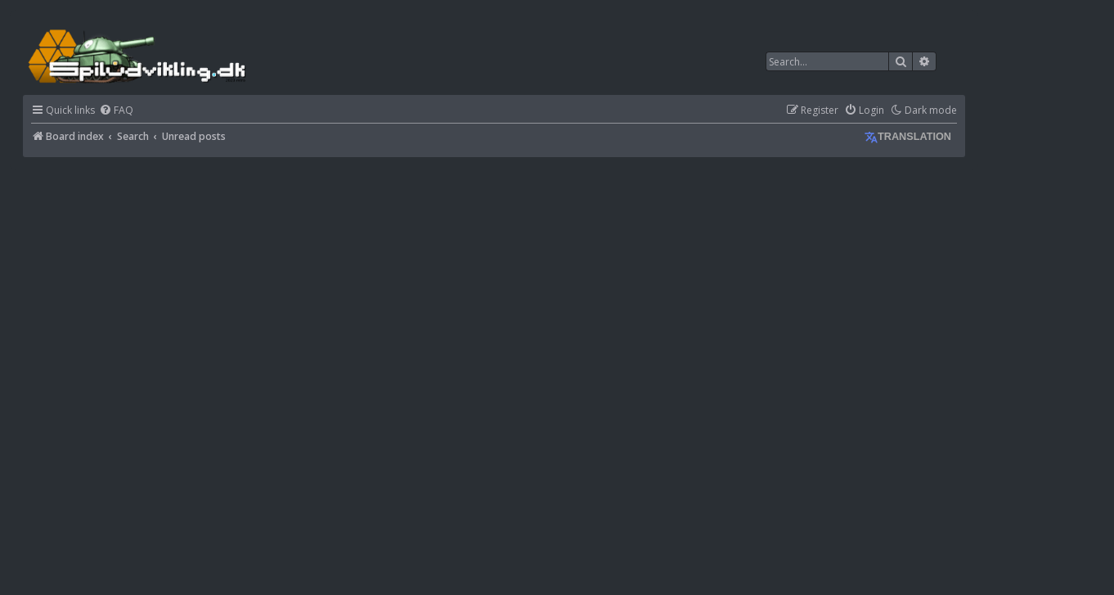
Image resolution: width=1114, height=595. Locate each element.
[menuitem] (116, 111)
